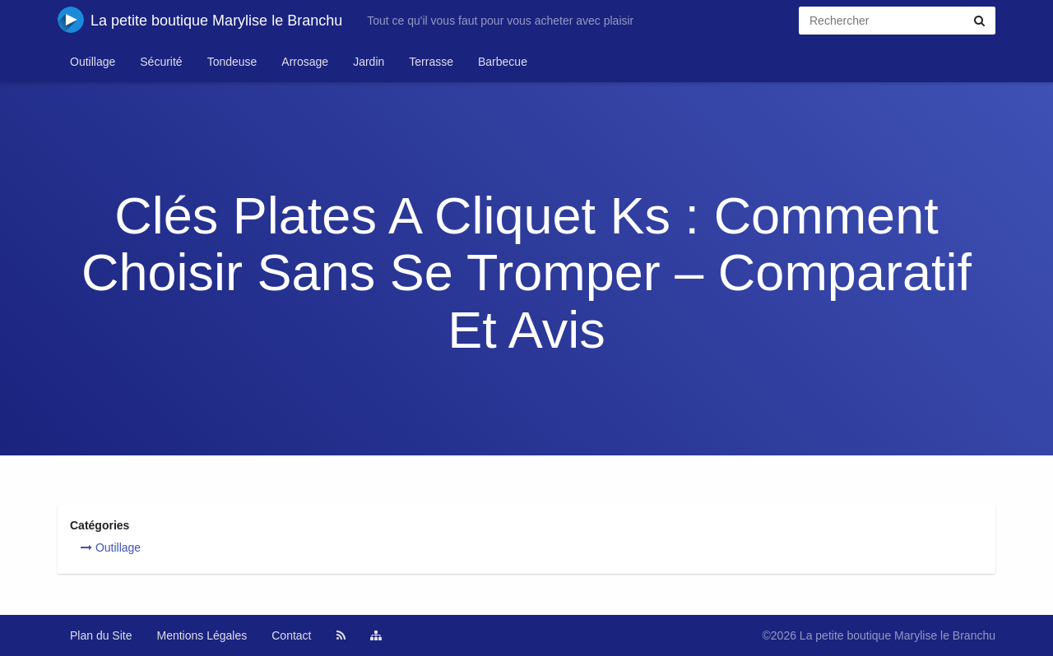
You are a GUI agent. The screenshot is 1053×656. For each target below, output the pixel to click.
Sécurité (161, 61)
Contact (291, 635)
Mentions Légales (202, 635)
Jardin (368, 61)
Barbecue (502, 61)
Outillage (92, 61)
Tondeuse (232, 61)
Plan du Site (101, 635)
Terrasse (431, 61)
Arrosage (304, 61)
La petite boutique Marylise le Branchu (200, 20)
